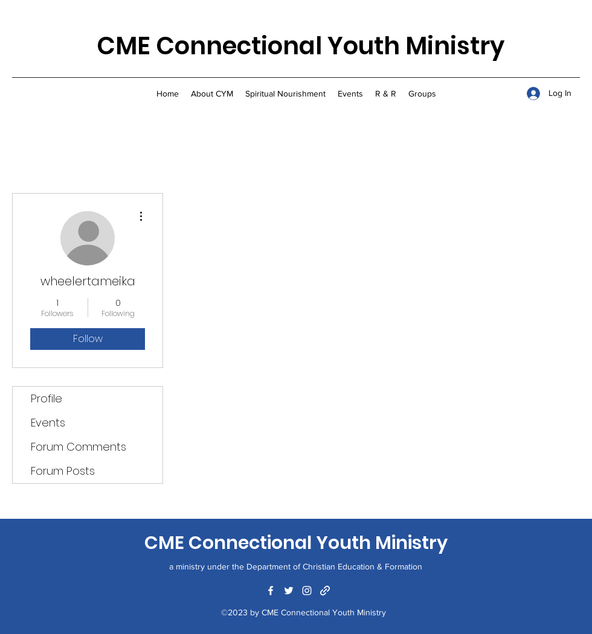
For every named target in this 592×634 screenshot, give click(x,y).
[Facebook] (271, 591)
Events (48, 422)
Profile (46, 398)
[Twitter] (289, 591)
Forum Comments (78, 446)
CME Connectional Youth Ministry (300, 46)
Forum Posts (63, 470)
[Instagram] (307, 591)
